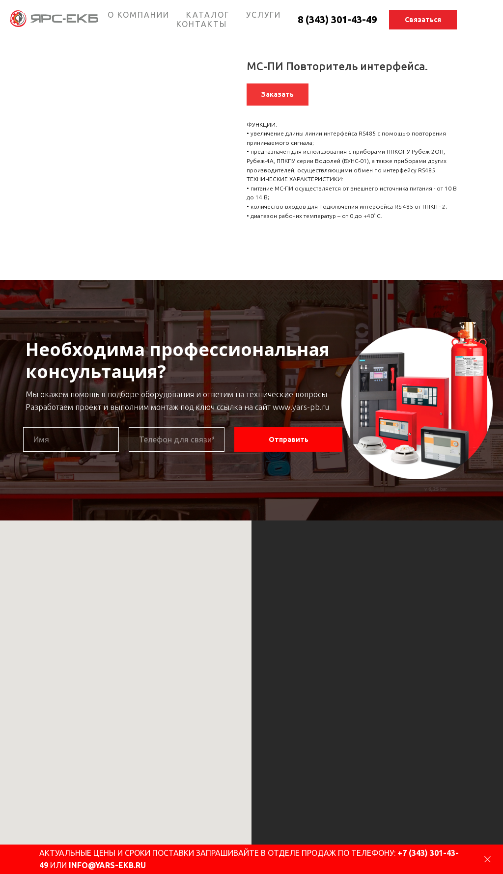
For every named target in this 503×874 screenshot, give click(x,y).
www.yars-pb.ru (301, 407)
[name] (71, 439)
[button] (423, 19)
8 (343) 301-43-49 (337, 19)
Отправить (288, 439)
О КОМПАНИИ (138, 14)
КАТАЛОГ (207, 14)
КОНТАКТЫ (201, 24)
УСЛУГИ (263, 14)
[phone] (176, 439)
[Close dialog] (487, 859)
